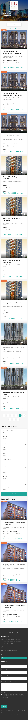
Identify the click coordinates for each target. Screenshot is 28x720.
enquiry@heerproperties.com (10, 650)
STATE (4, 442)
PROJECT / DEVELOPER (8, 430)
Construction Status (7, 487)
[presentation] (8, 703)
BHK (3, 470)
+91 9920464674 (8, 647)
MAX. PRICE (5, 482)
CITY (4, 447)
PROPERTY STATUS (7, 459)
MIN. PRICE (5, 476)
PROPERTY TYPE (6, 464)
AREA (4, 453)
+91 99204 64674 (15, 12)
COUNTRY (5, 436)
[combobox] (14, 24)
